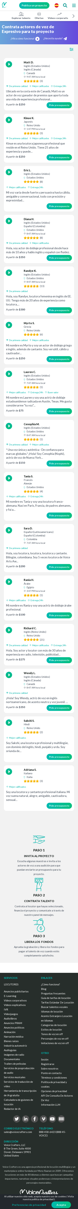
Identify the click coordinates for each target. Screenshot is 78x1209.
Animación (9, 1032)
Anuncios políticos (14, 1027)
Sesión (44, 1059)
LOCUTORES (11, 984)
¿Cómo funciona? (50, 984)
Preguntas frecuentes (53, 993)
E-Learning (10, 995)
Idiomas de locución (52, 1011)
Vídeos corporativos (59, 15)
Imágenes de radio (14, 1054)
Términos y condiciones (54, 1077)
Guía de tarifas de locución (56, 997)
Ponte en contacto (51, 1073)
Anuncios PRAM (13, 1023)
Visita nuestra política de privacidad (48, 1198)
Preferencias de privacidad (29, 1204)
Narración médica (13, 1036)
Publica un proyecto (33, 5)
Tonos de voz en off (52, 1034)
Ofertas (39, 15)
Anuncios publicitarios (16, 991)
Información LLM (50, 1104)
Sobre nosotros (49, 1068)
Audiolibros (10, 1018)
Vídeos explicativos (15, 1004)
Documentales (12, 1059)
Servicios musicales (14, 1077)
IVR (6, 1009)
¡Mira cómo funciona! (25, 38)
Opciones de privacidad (54, 1091)
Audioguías (10, 1050)
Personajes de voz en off (55, 1038)
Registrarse (47, 1063)
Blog (43, 988)
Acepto (61, 1204)
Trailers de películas (15, 1063)
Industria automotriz (15, 1045)
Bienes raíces (11, 1041)
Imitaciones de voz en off (55, 1043)
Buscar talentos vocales (54, 1006)
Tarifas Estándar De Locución (57, 1002)
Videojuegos (11, 1013)
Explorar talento (21, 15)
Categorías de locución (54, 1025)
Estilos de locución (51, 1029)
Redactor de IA (12, 1108)
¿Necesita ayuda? (55, 38)
